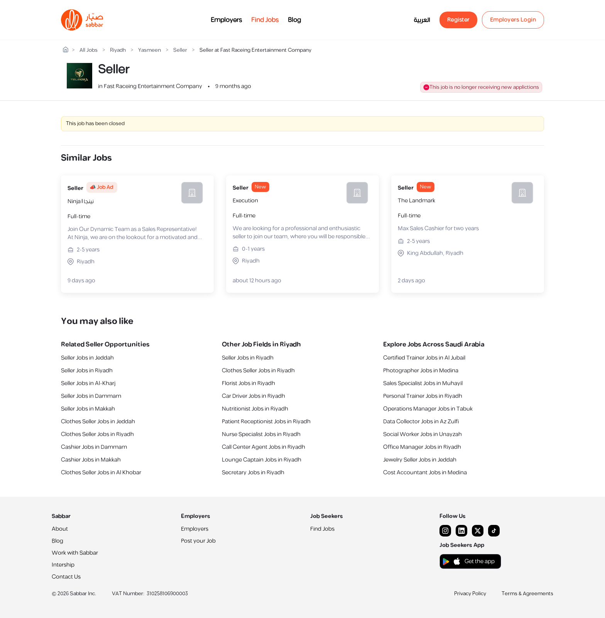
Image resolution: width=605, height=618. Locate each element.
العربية (422, 20)
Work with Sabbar (75, 553)
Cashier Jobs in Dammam (94, 447)
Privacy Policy (470, 593)
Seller (180, 50)
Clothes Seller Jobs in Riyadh (97, 434)
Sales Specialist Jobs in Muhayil (423, 383)
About (60, 529)
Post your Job (198, 541)
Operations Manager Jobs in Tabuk (428, 408)
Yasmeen (149, 50)
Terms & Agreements (527, 593)
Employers (226, 20)
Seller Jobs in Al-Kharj (88, 383)
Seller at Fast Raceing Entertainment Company (255, 50)
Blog (294, 20)
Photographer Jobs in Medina (420, 370)
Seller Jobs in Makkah (88, 408)
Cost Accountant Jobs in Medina (425, 472)
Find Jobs (265, 20)
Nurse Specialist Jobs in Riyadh (261, 434)
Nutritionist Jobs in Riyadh (255, 408)
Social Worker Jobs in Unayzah (422, 434)
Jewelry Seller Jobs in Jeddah (419, 459)
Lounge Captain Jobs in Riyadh (261, 459)
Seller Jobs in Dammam (91, 396)
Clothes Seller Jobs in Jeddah (98, 421)
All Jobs (88, 50)
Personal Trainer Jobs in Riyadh (422, 396)
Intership (63, 565)
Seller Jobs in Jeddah (87, 357)
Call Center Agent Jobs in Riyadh (263, 447)
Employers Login (513, 19)
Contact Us (66, 577)
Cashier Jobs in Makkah (91, 459)
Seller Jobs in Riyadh (87, 370)
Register (458, 19)
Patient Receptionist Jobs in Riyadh (266, 421)
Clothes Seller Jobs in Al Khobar (101, 472)
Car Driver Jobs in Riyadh (253, 396)
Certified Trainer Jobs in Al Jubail (424, 357)
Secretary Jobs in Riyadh (253, 472)
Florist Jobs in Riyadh (248, 383)
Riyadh (118, 50)
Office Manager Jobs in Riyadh (422, 447)
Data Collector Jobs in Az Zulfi (421, 421)
